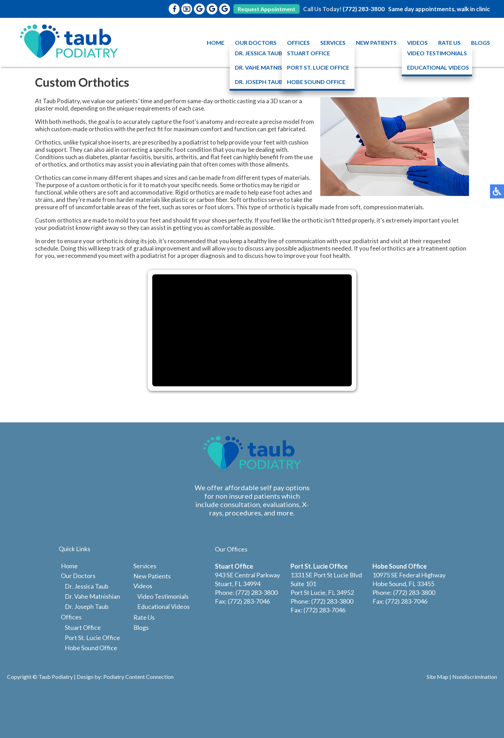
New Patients (376, 42)
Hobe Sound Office (91, 648)
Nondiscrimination (474, 676)
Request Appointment (266, 9)
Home (215, 42)
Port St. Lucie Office (92, 637)
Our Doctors (255, 42)
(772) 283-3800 (364, 9)
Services (332, 42)
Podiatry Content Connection (138, 676)
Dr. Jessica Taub (86, 586)
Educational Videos (163, 606)
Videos (417, 42)
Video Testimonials (163, 596)
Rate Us (449, 42)
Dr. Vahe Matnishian (92, 596)
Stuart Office (83, 627)
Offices (298, 42)
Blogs (480, 42)
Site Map (437, 676)
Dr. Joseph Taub (86, 606)
